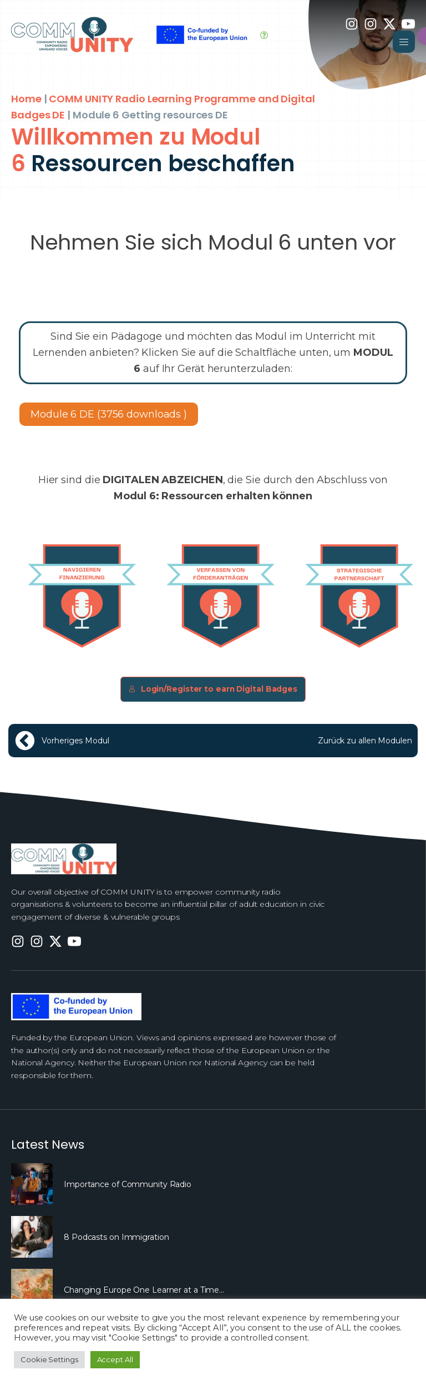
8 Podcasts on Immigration (116, 1237)
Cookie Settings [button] (49, 1359)
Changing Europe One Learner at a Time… (144, 1290)
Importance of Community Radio (127, 1184)
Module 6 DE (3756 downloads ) (109, 414)
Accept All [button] (115, 1359)
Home (26, 99)
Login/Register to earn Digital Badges (213, 688)
